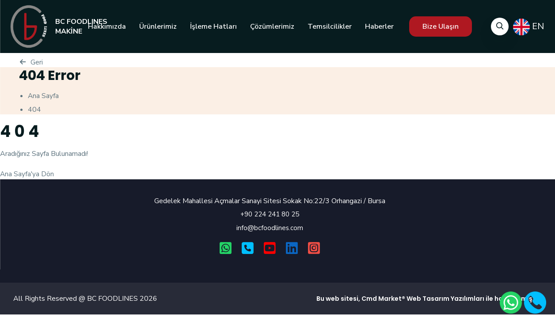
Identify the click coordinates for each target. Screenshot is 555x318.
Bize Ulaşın (440, 26)
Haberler (379, 26)
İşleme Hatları (213, 26)
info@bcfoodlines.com (270, 228)
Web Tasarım (428, 299)
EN (528, 27)
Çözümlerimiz (272, 26)
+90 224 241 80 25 (270, 214)
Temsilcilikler (330, 26)
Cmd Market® (383, 299)
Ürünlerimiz (158, 26)
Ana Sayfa (43, 96)
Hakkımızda (107, 26)
